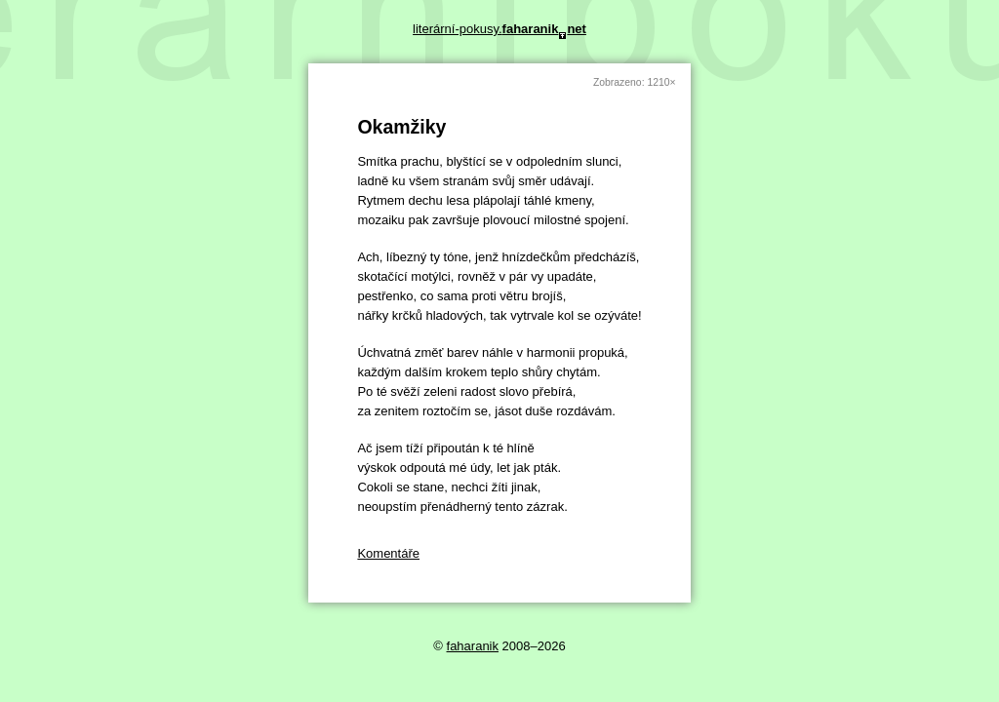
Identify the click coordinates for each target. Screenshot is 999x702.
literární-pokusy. (499, 28)
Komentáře (388, 553)
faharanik (473, 646)
